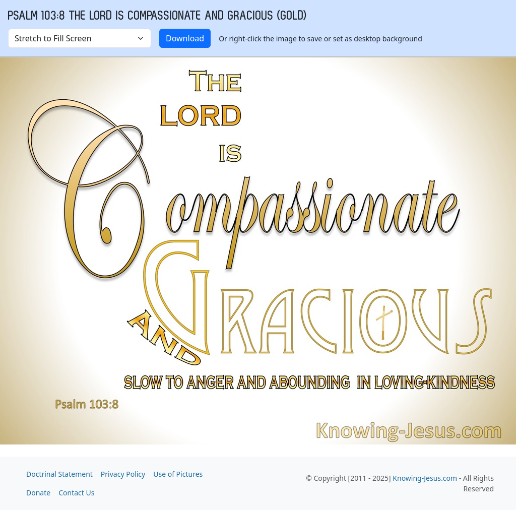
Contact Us (76, 492)
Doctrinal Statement (59, 474)
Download (185, 38)
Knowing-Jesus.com (425, 478)
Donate (38, 492)
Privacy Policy (123, 474)
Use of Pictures (178, 474)
